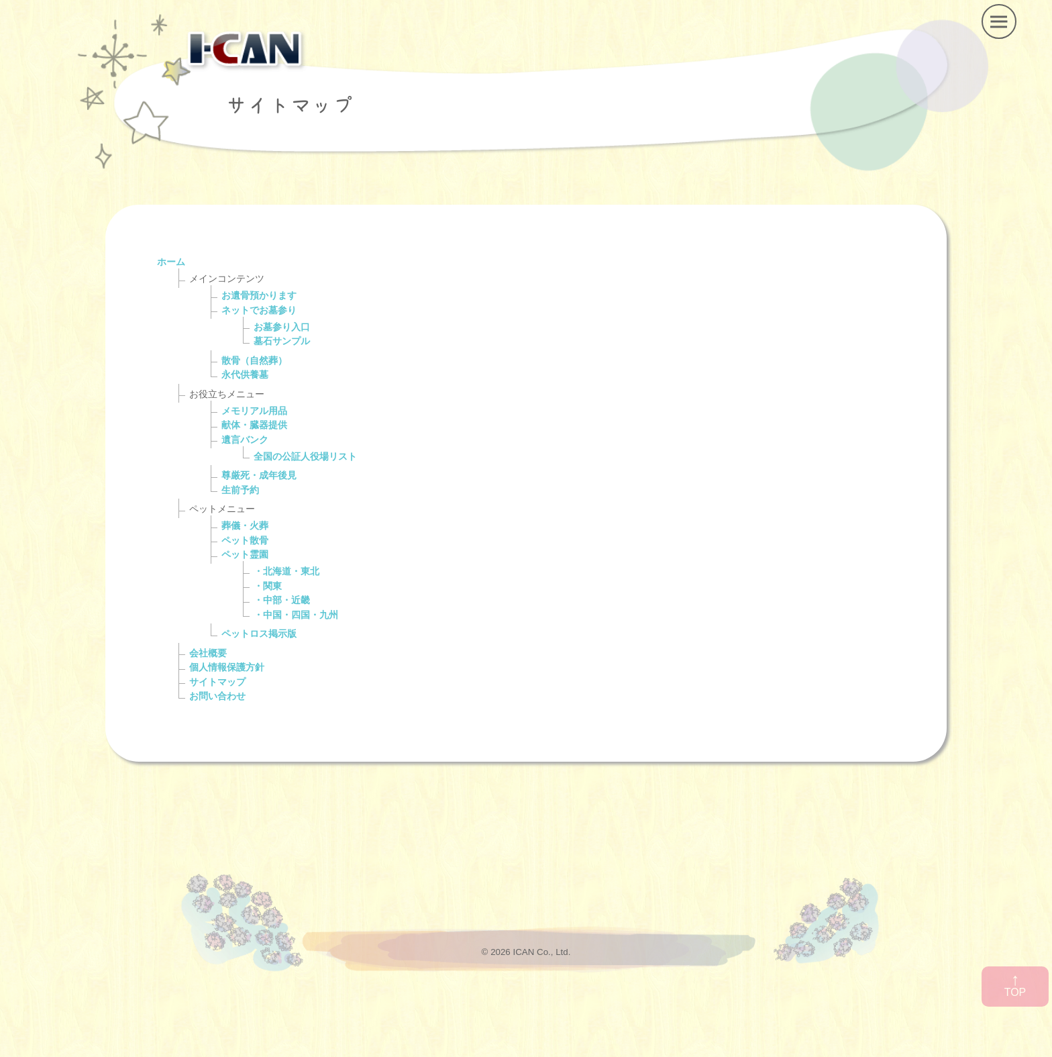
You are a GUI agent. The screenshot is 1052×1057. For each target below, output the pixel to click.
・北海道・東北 (286, 571)
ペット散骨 (244, 540)
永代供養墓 (244, 374)
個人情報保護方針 (226, 667)
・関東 (268, 586)
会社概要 (208, 653)
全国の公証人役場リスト (305, 456)
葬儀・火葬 (244, 525)
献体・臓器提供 (254, 424)
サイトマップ (217, 681)
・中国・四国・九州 (296, 614)
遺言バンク (244, 439)
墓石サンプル (282, 341)
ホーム (171, 261)
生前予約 (240, 490)
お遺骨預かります (259, 295)
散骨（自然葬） (254, 360)
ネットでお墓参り (259, 310)
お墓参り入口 (282, 326)
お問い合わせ (217, 696)
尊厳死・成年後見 (259, 475)
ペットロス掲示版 (259, 633)
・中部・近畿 (282, 600)
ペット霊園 (244, 554)
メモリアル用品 (254, 410)
